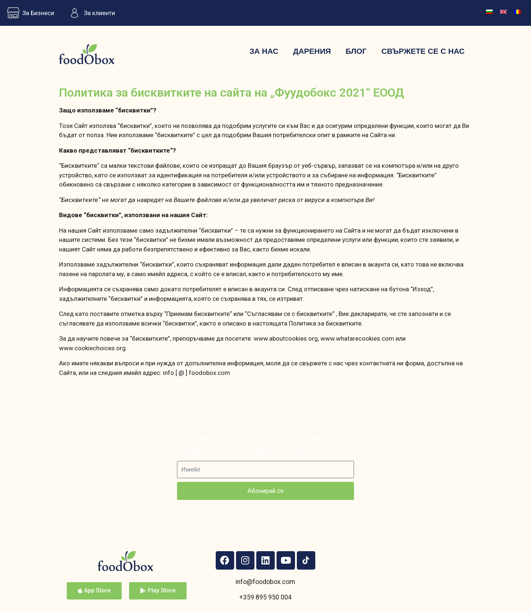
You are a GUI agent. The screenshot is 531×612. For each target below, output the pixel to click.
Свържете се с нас (423, 51)
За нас (263, 51)
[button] (94, 590)
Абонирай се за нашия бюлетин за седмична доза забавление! (256, 444)
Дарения (312, 51)
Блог (356, 51)
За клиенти (90, 13)
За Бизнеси (29, 13)
